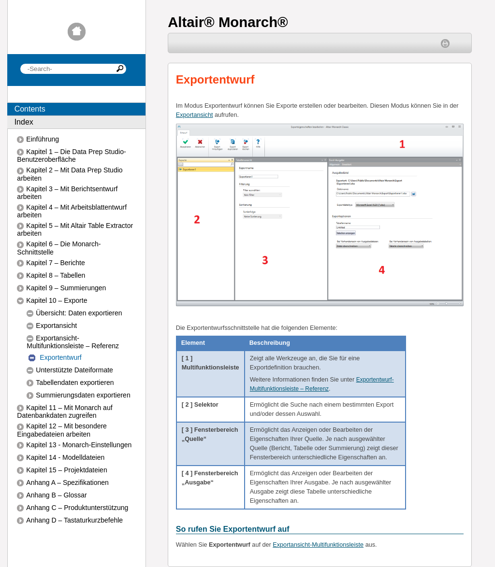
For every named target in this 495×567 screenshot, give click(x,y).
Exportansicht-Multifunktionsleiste (318, 544)
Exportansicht (194, 115)
